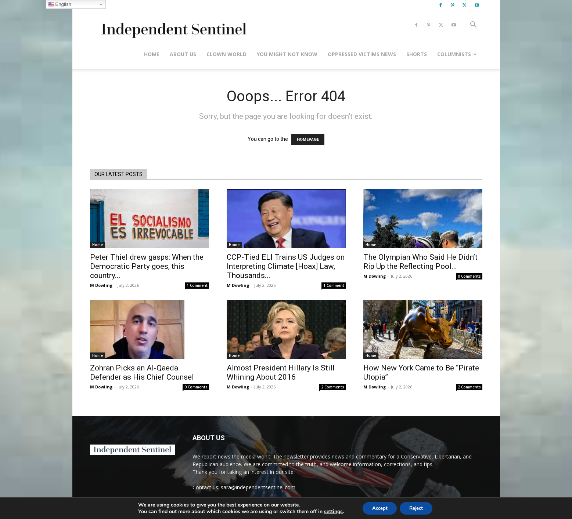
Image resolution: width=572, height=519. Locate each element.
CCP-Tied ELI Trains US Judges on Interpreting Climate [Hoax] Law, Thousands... (286, 266)
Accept (378, 507)
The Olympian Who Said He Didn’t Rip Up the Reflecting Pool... (420, 262)
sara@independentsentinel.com (258, 487)
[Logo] (172, 25)
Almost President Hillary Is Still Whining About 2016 (281, 372)
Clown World (226, 54)
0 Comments (469, 276)
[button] (473, 25)
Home (151, 54)
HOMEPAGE (308, 139)
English (59, 4)
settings (329, 511)
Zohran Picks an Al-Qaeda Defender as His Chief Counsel (142, 372)
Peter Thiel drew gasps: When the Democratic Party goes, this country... (147, 266)
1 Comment (197, 285)
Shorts (416, 54)
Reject (418, 507)
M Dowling (101, 285)
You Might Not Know (287, 54)
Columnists (457, 54)
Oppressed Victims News (362, 54)
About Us (183, 54)
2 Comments (332, 387)
